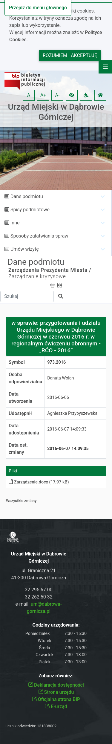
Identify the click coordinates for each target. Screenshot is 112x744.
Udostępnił (20, 413)
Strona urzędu (56, 692)
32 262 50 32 (39, 597)
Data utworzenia (20, 397)
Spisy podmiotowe (30, 209)
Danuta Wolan (60, 378)
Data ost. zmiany (18, 448)
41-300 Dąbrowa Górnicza (38, 578)
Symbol (17, 362)
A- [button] (57, 95)
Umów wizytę (24, 249)
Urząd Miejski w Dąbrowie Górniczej (56, 112)
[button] (72, 95)
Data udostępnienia (24, 429)
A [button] (28, 95)
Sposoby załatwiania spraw (39, 236)
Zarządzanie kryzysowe (37, 276)
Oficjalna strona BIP (56, 699)
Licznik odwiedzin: (20, 726)
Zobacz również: (56, 676)
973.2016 (56, 362)
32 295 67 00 (39, 590)
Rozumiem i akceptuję (70, 55)
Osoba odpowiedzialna (25, 378)
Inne (15, 223)
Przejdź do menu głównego (38, 7)
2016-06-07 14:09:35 (68, 448)
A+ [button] (43, 95)
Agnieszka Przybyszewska (72, 413)
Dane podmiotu (26, 196)
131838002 (47, 726)
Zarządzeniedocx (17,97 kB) (39, 482)
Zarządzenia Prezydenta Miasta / (49, 270)
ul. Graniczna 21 (39, 570)
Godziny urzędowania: (55, 625)
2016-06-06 (58, 397)
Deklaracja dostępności (56, 685)
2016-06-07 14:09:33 (67, 429)
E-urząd (56, 706)
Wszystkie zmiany (21, 500)
